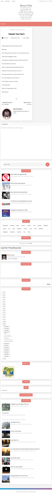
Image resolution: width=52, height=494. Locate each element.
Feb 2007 (6, 354)
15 (3, 310)
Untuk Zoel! (29, 104)
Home (2, 1)
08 (4, 323)
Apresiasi (12, 225)
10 (3, 319)
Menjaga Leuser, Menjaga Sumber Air (20, 404)
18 (3, 304)
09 (4, 321)
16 (3, 308)
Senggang (5, 231)
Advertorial (5, 225)
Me (9, 228)
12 (3, 315)
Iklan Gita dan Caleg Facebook (18, 183)
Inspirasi (39, 225)
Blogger (30, 243)
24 (3, 293)
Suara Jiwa (12, 231)
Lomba (4, 228)
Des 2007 (6, 326)
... (2, 417)
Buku (18, 225)
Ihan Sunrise (17, 109)
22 (3, 297)
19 (3, 303)
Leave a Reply (26, 37)
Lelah (5, 333)
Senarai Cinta (26, 5)
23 (3, 295)
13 (3, 314)
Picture (25, 228)
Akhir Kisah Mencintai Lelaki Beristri (19, 192)
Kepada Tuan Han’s (7, 336)
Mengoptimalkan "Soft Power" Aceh (19, 475)
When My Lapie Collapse (16, 466)
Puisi (35, 228)
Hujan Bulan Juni (15, 440)
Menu (3, 24)
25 (3, 292)
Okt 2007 (6, 330)
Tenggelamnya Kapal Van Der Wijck (19, 210)
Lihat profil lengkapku (12, 258)
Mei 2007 (6, 349)
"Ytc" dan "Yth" (5, 413)
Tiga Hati (19, 231)
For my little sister (5, 104)
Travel (29, 231)
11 (3, 317)
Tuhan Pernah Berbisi (8, 339)
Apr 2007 (6, 351)
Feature (29, 225)
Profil (30, 228)
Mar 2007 (6, 352)
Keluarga (46, 225)
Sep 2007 (6, 332)
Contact (13, 1)
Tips (24, 231)
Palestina (19, 228)
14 (3, 312)
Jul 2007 (6, 345)
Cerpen (23, 225)
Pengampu (7, 1)
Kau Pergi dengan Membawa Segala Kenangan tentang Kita (25, 449)
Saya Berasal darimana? (8, 341)
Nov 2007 (6, 328)
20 (4, 301)
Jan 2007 (6, 356)
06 (4, 358)
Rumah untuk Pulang (16, 431)
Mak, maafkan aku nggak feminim (19, 174)
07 (4, 325)
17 (3, 306)
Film (34, 225)
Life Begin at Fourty (15, 422)
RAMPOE (41, 228)
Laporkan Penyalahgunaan (11, 248)
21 (3, 299)
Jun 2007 (6, 347)
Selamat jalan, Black (15, 458)
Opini (13, 228)
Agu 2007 (6, 343)
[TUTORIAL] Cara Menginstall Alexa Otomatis (21, 201)
